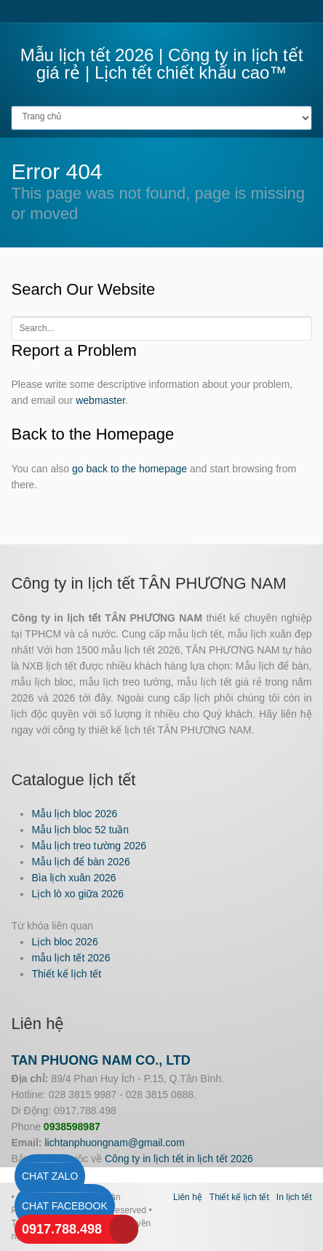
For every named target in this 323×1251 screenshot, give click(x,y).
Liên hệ (187, 1197)
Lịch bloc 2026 (64, 942)
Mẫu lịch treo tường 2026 (88, 845)
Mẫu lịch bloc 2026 (74, 813)
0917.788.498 (62, 1229)
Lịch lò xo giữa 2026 (77, 893)
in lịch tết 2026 (219, 1158)
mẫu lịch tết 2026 (70, 958)
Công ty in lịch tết (144, 1158)
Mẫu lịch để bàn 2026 (80, 861)
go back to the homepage (129, 468)
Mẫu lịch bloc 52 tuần (80, 829)
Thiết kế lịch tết (66, 974)
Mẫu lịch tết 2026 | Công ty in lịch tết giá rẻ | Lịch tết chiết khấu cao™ (161, 63)
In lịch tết (294, 1197)
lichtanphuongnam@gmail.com (114, 1142)
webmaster (100, 400)
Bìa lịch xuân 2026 (73, 877)
